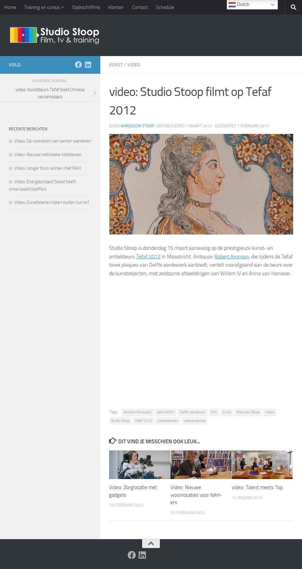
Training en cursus (42, 7)
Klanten (116, 7)
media (269, 412)
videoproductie (194, 421)
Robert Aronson (231, 256)
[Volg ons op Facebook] (78, 64)
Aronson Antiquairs (138, 412)
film (214, 412)
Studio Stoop (120, 421)
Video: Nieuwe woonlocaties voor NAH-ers (196, 494)
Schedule (165, 7)
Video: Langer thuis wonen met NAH (47, 168)
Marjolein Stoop (137, 126)
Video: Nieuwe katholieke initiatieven (47, 154)
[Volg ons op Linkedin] (87, 64)
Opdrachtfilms (86, 7)
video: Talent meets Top (257, 487)
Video (133, 65)
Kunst (116, 65)
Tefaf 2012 (148, 256)
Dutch (239, 4)
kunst (227, 412)
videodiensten (167, 421)
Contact (140, 7)
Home (10, 7)
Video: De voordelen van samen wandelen (52, 141)
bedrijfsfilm (165, 412)
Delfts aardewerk (193, 412)
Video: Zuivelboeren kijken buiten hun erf (51, 202)
